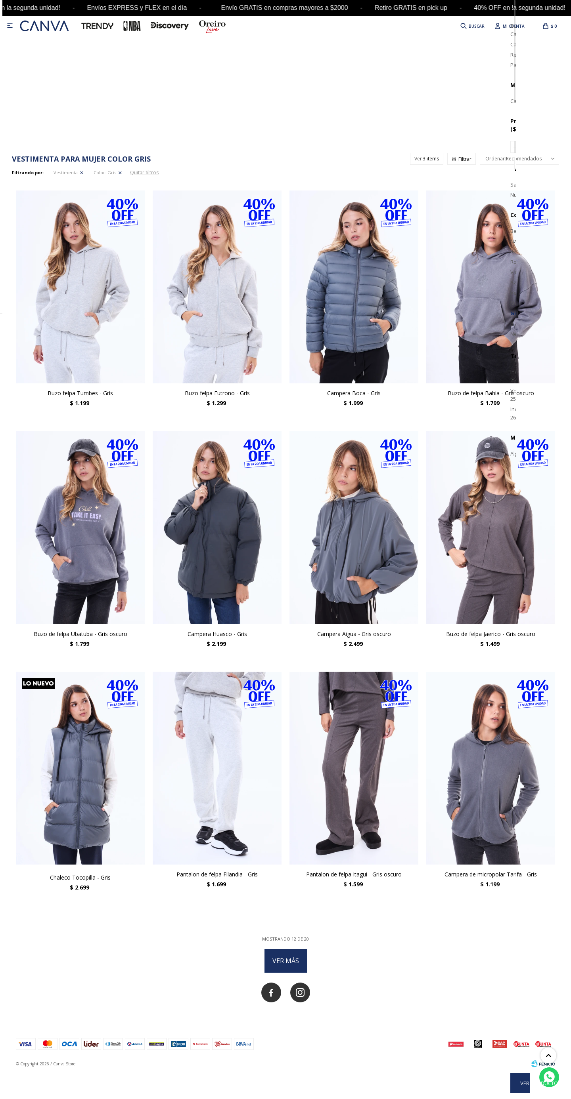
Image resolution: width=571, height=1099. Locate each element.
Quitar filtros (144, 172)
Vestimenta (66, 172)
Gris (105, 172)
